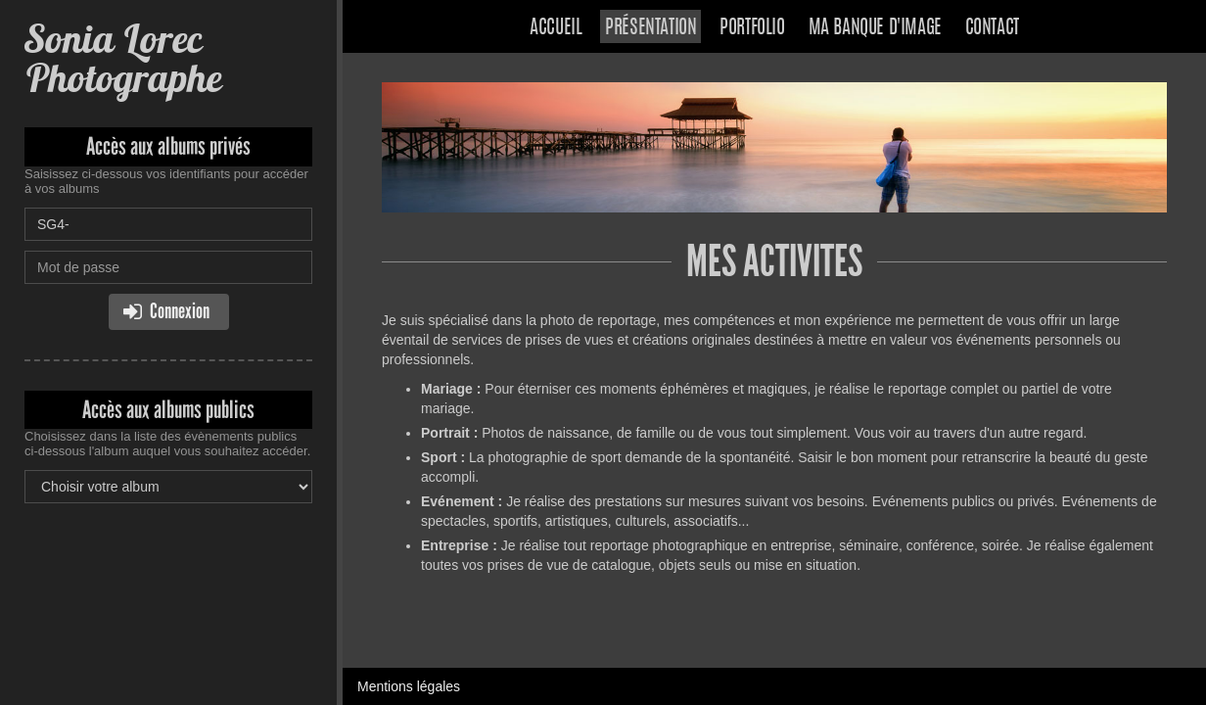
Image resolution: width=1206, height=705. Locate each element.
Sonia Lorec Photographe (122, 58)
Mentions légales (408, 686)
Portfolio (751, 28)
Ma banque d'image (875, 28)
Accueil (555, 28)
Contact (992, 28)
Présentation (650, 28)
